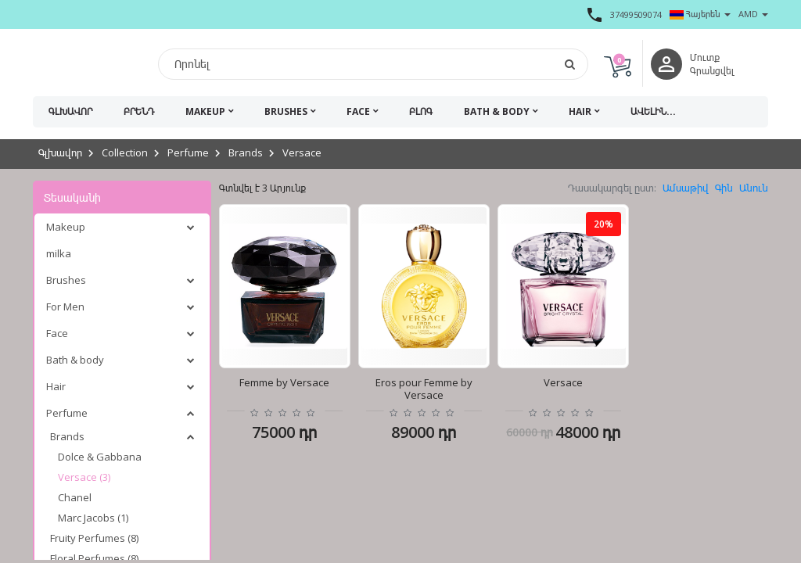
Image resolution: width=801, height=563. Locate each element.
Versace (301, 152)
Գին (724, 188)
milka (58, 253)
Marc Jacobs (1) (93, 518)
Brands (245, 152)
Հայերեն (700, 14)
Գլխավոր (70, 111)
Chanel (75, 497)
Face (358, 111)
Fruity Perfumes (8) (94, 538)
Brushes (285, 111)
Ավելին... (653, 111)
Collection (125, 152)
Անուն (753, 188)
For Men (65, 306)
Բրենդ (139, 111)
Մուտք (705, 57)
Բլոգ (421, 111)
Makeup (205, 111)
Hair (580, 111)
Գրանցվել (712, 70)
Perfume (188, 152)
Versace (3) (84, 477)
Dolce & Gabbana (100, 457)
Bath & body (497, 111)
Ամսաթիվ (686, 188)
